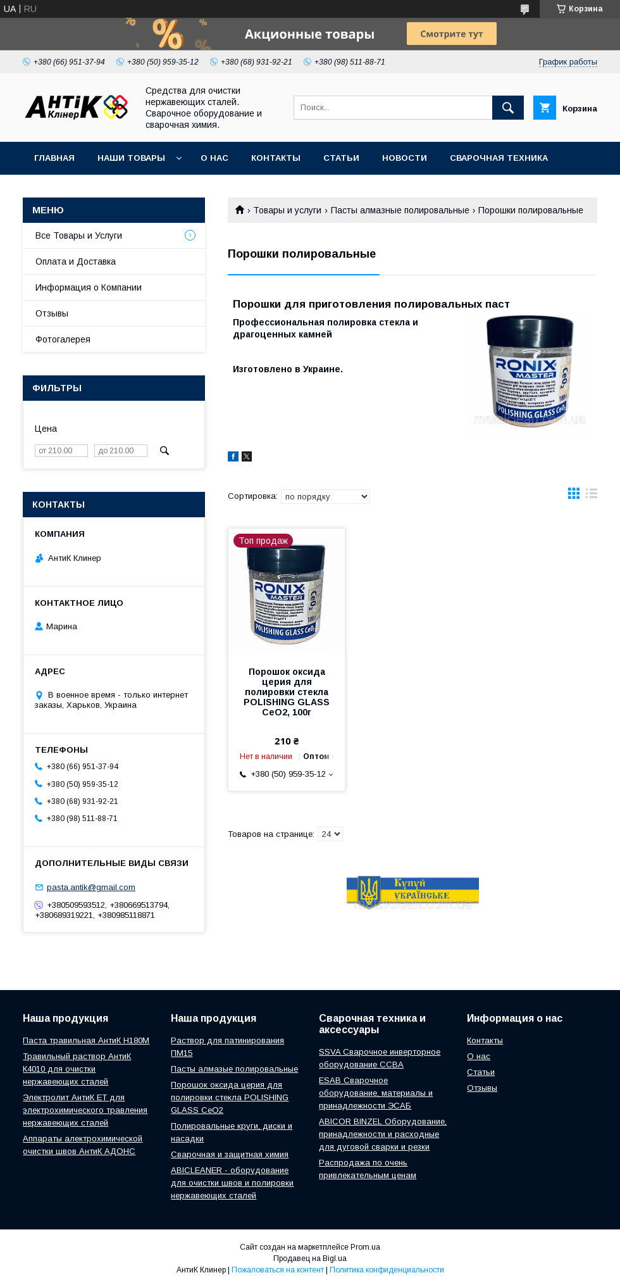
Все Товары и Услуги (78, 235)
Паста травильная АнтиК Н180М (86, 1040)
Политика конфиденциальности (387, 1269)
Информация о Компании (88, 287)
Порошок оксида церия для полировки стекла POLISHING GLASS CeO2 (229, 1097)
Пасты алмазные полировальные (400, 210)
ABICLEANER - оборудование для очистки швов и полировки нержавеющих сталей (232, 1182)
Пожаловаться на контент (278, 1269)
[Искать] (508, 108)
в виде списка (591, 496)
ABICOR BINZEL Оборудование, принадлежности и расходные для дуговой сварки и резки (383, 1134)
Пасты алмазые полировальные (234, 1069)
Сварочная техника (499, 158)
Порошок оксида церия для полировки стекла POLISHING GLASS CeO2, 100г (287, 692)
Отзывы (51, 313)
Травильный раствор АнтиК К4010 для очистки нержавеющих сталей (77, 1069)
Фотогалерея (62, 339)
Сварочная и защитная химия (229, 1154)
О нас (214, 158)
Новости (404, 158)
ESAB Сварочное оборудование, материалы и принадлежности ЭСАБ (376, 1093)
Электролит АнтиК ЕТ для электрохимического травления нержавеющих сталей (85, 1110)
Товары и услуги (287, 210)
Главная (54, 158)
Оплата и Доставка (75, 261)
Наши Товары (131, 158)
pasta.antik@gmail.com (91, 887)
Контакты (276, 158)
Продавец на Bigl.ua (310, 1258)
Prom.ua (365, 1247)
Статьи (341, 158)
